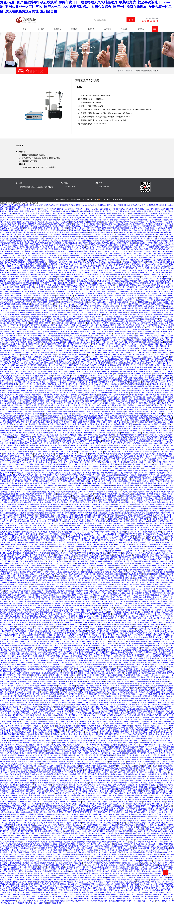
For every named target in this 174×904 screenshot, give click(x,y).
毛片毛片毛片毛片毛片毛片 (121, 443)
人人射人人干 (28, 456)
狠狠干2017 (146, 274)
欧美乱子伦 (131, 880)
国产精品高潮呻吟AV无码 (125, 222)
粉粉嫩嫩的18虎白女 (117, 403)
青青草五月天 (134, 401)
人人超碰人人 (55, 755)
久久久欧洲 (72, 401)
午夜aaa (46, 549)
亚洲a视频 (4, 407)
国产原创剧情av (129, 831)
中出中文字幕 (125, 506)
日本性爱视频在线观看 (98, 371)
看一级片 (20, 258)
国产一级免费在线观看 (50, 253)
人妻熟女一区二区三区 (52, 523)
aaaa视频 (59, 576)
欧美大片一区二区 (93, 439)
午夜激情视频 (83, 454)
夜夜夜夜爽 (150, 827)
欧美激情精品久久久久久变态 (35, 757)
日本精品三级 (165, 424)
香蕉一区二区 (119, 310)
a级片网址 (12, 321)
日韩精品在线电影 (158, 369)
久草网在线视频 (150, 483)
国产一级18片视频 (25, 570)
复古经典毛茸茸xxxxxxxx (68, 285)
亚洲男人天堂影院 (137, 266)
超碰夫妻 (84, 416)
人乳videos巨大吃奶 (15, 228)
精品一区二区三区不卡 (31, 352)
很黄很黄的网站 (103, 702)
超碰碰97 (22, 333)
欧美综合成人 (43, 650)
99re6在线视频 (150, 378)
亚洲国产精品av (113, 776)
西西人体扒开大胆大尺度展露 (154, 802)
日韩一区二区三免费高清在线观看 (136, 380)
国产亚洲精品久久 (70, 675)
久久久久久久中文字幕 (65, 306)
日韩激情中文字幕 (133, 527)
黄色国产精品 (110, 681)
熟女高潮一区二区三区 (132, 591)
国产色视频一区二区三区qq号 (93, 580)
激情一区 (126, 479)
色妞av (151, 783)
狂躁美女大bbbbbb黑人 (160, 561)
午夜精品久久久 (25, 827)
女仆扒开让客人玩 (135, 414)
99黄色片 (152, 732)
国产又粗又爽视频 (36, 612)
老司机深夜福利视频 (150, 382)
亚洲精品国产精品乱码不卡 (121, 228)
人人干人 (161, 812)
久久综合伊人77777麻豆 (45, 361)
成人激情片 (139, 363)
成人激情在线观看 (160, 584)
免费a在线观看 (37, 367)
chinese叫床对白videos (150, 443)
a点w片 (81, 283)
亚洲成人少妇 (102, 639)
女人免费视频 (107, 485)
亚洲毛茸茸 (40, 848)
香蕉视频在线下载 (95, 871)
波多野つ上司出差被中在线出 (137, 618)
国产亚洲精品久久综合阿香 (15, 262)
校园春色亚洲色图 (11, 848)
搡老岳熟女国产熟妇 (12, 646)
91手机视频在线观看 (19, 272)
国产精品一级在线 (50, 772)
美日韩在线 (5, 327)
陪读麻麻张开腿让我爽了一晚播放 (89, 686)
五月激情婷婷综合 (111, 778)
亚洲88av (124, 260)
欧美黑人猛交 (64, 565)
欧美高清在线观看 (131, 485)
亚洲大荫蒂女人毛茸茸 (107, 821)
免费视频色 (124, 736)
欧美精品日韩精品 (79, 411)
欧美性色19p (42, 315)
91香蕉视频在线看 (129, 770)
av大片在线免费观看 (102, 658)
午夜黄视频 (37, 298)
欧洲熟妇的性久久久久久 (157, 384)
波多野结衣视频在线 (84, 449)
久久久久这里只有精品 (85, 325)
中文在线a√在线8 (16, 479)
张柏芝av (101, 724)
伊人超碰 (77, 576)
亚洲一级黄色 (164, 768)
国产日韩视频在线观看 (133, 477)
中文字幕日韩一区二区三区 (58, 437)
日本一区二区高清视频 (9, 719)
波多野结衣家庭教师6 (106, 350)
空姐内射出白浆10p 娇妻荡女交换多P (110, 407)
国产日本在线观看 (95, 315)
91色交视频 (135, 795)
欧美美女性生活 (119, 525)
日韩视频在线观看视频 (9, 435)
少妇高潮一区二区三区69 (14, 715)
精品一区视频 (107, 481)
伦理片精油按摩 (35, 821)
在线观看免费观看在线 (163, 542)
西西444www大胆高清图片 (90, 477)
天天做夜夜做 (85, 504)
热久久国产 (61, 536)
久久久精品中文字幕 (99, 405)
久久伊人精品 (43, 211)
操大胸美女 (95, 753)
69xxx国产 (75, 736)
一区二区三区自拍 (110, 534)
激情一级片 (156, 660)
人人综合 (52, 793)
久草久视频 (54, 435)
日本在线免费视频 (15, 587)
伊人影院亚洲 (147, 211)
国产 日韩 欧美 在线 (106, 382)
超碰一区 (41, 858)
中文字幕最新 (162, 485)
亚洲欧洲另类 (52, 565)
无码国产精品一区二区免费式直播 (30, 428)
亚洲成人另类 (89, 407)
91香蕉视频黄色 (157, 441)
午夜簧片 (59, 658)
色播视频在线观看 (79, 688)
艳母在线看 (75, 530)
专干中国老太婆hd (47, 475)
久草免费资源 (70, 618)
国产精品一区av (111, 793)
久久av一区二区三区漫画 (110, 262)
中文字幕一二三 (162, 222)
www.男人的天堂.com (105, 414)
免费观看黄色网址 (123, 821)
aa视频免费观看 (14, 728)
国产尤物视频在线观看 (122, 466)
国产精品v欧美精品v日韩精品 (153, 304)
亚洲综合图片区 (154, 821)
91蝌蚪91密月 (11, 743)
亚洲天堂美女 (166, 840)
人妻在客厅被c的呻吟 (134, 426)
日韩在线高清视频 (99, 877)
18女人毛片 (116, 287)
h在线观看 (9, 251)
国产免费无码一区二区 (42, 234)
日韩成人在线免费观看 (78, 222)
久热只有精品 (102, 802)
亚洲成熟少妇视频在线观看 (129, 416)
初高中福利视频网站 (7, 209)
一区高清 (24, 738)
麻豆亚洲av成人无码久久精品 (105, 308)
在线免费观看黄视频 (109, 726)
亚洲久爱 (12, 821)
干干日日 (76, 797)
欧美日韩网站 (95, 709)
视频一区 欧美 (28, 825)
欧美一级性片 (102, 717)
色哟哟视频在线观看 (29, 403)
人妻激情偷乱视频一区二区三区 (52, 749)
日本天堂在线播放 (154, 420)
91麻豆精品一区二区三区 (77, 717)
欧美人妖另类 (5, 272)
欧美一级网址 (54, 616)
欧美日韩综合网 (21, 667)
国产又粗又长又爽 (84, 213)
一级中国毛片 (89, 589)
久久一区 (146, 654)
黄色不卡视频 (57, 460)
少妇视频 (9, 411)
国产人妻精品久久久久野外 (114, 418)
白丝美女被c (93, 346)
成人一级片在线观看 (139, 218)
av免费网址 (49, 555)
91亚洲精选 (74, 236)
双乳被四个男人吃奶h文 (131, 323)
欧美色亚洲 (136, 264)
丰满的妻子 (134, 302)
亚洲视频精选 (128, 578)
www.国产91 (143, 812)
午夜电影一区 (168, 597)
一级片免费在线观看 (71, 315)
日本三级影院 (124, 251)
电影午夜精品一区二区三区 (86, 350)
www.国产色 (150, 222)
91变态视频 (73, 291)
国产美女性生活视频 (64, 614)
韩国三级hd (84, 236)
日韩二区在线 (85, 766)
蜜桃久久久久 (80, 498)
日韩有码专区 (96, 466)
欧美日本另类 (64, 762)
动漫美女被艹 (149, 589)
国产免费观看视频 (47, 363)
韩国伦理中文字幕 (124, 643)
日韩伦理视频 (141, 823)
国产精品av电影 (84, 549)
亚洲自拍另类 (26, 555)
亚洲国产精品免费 (91, 289)
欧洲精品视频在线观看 (86, 561)
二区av (110, 646)
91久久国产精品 (163, 255)
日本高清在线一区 (82, 544)
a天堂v (140, 228)
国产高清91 (93, 700)
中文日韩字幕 (28, 308)
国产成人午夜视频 (134, 445)
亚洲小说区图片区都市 (111, 686)
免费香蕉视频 (90, 317)
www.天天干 (97, 534)
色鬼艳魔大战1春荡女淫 (56, 698)
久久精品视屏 (60, 293)
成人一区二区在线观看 (37, 525)
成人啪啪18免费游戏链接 (142, 816)
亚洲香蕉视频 (13, 500)
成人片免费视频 (146, 416)
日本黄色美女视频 (137, 241)
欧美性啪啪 (116, 582)
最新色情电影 (116, 747)
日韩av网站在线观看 (74, 901)
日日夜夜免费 (23, 477)
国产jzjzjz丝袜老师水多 (139, 236)
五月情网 (150, 823)
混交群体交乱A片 (140, 384)
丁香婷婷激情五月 (131, 298)
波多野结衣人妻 (40, 479)
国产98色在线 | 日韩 (20, 363)
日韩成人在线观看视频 (161, 416)
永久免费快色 (47, 696)
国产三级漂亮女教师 (71, 319)
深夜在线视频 (70, 787)
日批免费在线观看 (121, 414)
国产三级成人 (121, 346)
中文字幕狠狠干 (63, 399)
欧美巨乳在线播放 (97, 650)
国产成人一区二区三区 (87, 291)
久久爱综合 (118, 749)
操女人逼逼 (32, 359)
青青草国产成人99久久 (111, 441)
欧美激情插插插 (43, 340)
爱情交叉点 (114, 791)
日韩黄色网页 (136, 390)
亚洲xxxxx (143, 774)
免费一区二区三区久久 (42, 599)
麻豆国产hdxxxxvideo (154, 386)
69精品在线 (61, 403)
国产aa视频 (116, 759)
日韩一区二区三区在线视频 (78, 835)
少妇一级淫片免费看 (89, 374)
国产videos (66, 656)
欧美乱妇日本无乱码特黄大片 (31, 247)
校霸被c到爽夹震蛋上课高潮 (157, 490)
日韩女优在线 (33, 740)
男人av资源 (33, 778)
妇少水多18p (64, 266)
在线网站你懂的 (158, 323)
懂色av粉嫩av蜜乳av (114, 660)
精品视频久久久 (59, 279)
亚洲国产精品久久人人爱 (74, 312)
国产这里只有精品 (7, 445)
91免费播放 (79, 658)
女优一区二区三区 (18, 494)
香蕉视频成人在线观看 (64, 296)
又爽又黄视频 (156, 447)
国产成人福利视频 (114, 490)
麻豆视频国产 (33, 538)
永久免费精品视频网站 (87, 479)
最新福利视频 (29, 690)
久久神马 (56, 367)
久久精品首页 (132, 232)
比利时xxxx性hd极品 (101, 449)
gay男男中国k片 (108, 772)
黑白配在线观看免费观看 (33, 228)
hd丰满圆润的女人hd (41, 584)
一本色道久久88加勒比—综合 (162, 329)
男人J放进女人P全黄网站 (82, 361)
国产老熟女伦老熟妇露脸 (92, 894)
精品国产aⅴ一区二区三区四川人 (147, 325)
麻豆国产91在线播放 (17, 346)
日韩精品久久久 (135, 260)
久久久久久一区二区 (108, 439)
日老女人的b (99, 283)
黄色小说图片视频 (99, 662)
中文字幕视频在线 (142, 312)
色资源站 (147, 833)
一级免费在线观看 (43, 546)
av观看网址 (136, 443)
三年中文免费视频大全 (46, 713)
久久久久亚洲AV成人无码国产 (102, 277)
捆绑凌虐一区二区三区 (103, 211)
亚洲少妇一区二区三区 (157, 646)
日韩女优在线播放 (21, 580)
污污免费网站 (71, 660)
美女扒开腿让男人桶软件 (133, 675)
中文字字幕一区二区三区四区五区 (58, 496)
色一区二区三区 (141, 899)
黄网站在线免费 (119, 780)
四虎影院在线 (152, 753)
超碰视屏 (148, 637)
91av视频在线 (8, 300)
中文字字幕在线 (84, 553)
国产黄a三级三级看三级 (103, 487)
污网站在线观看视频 (66, 808)
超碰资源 (37, 770)
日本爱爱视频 (149, 228)
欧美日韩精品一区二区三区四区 (118, 719)
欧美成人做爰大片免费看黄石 (152, 277)
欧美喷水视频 (10, 443)
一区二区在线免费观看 (59, 283)
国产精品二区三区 (33, 736)
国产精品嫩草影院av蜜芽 (44, 544)
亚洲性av (132, 736)
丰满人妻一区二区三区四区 (26, 365)
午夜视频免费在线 (119, 549)
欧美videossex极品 (27, 574)
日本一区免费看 (106, 333)
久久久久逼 (92, 717)
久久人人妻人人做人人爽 (59, 745)
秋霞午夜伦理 (70, 667)
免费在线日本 (20, 875)
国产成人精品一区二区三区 (81, 397)
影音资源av (164, 848)
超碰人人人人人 (91, 464)
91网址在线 (114, 631)
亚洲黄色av (145, 757)
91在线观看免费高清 (82, 456)
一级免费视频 (52, 264)
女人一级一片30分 (161, 772)
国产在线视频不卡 (69, 321)
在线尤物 (106, 665)
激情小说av (42, 255)
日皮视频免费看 (162, 540)
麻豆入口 (126, 612)
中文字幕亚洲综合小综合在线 (64, 643)
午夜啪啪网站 (19, 624)
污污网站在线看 (51, 858)
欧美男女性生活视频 (105, 365)
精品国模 (88, 521)
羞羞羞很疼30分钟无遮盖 (124, 367)
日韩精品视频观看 (98, 504)
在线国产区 (73, 283)
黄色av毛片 (157, 371)
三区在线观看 (136, 433)
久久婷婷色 (110, 896)
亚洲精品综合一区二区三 (28, 325)
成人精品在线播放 (160, 266)
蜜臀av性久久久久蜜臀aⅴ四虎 (28, 321)
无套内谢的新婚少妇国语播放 (29, 449)
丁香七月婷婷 (26, 422)
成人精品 (102, 289)
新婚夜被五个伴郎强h (107, 559)
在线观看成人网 (164, 411)
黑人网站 (104, 654)
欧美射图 (154, 310)
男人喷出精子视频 (146, 298)
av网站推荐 (38, 380)
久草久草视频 (150, 454)
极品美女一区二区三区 (80, 496)
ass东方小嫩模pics (106, 563)
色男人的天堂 (124, 393)
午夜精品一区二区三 (134, 532)
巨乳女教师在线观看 (61, 696)
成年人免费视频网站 (14, 393)
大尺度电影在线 (55, 211)
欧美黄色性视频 (67, 768)
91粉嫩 (19, 418)
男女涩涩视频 (62, 401)
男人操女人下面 (29, 608)
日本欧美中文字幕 (107, 477)
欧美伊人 (100, 270)
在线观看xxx (27, 298)
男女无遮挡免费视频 (39, 492)
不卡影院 (130, 209)
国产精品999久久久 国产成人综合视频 (108, 378)
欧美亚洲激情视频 (60, 840)
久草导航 (131, 705)
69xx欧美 (89, 605)
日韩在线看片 (159, 224)
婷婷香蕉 (162, 350)
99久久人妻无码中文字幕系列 (156, 730)
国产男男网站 (127, 622)
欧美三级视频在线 (147, 439)
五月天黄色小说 (61, 289)
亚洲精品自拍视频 (38, 401)
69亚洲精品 (94, 705)
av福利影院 (33, 580)
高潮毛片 (24, 538)
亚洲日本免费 (57, 388)
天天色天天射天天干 (29, 315)
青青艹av (115, 692)
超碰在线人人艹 (137, 589)
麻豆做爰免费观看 (63, 711)
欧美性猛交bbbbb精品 (119, 705)
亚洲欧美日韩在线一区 (105, 296)
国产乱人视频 (129, 409)
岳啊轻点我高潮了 (145, 331)
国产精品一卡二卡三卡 (26, 439)
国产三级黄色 (64, 255)
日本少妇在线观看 (167, 445)
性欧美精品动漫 (109, 447)
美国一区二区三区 (41, 473)
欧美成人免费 (46, 449)
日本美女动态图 (119, 437)
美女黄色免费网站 (94, 409)
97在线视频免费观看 (40, 452)
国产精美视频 (9, 390)
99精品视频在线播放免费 (12, 222)
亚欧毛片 (113, 471)
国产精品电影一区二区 (87, 711)
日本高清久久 (48, 247)
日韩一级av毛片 (106, 437)
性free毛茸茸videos (15, 637)
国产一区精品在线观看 (34, 759)
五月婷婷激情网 (65, 492)
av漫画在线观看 (61, 570)
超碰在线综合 (35, 306)
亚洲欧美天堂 (102, 479)
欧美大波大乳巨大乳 (117, 449)
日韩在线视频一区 (69, 639)
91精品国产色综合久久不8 (40, 336)
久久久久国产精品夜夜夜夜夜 (16, 468)
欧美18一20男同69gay (48, 382)
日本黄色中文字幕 (13, 705)
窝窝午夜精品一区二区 (151, 283)
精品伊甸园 (33, 829)
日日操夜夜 (121, 894)
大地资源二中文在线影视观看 (124, 333)
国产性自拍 (9, 441)
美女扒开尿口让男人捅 (84, 502)
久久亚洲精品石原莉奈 (159, 757)
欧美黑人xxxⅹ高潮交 (151, 572)
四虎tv (59, 719)
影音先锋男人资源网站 (117, 519)
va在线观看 (157, 414)
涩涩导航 (103, 285)
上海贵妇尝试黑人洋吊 (55, 867)
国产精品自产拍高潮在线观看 (63, 833)
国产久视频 (82, 724)
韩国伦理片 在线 (17, 869)
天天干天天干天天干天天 (37, 671)
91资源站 (99, 253)
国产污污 (130, 312)
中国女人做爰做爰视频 (61, 530)
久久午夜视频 (75, 745)
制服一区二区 (146, 409)
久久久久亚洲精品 (137, 502)
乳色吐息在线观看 (25, 584)
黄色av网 (84, 230)
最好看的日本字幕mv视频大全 (45, 688)
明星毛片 (64, 616)
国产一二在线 (151, 272)
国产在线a (71, 445)
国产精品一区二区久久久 (14, 745)
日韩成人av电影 (49, 572)
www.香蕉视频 (116, 658)
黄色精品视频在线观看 (149, 319)
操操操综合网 (80, 439)
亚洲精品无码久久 (123, 681)
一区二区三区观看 (88, 745)
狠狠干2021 (56, 236)
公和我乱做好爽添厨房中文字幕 (76, 232)
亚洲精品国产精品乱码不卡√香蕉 (100, 584)
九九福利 (80, 395)
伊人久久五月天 (50, 230)
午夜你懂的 (68, 428)
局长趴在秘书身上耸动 (153, 508)
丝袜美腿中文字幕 (141, 578)
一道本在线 (168, 226)
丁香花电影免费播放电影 (124, 435)
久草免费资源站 (83, 422)
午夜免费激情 (166, 496)
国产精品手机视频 (68, 367)
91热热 (116, 315)
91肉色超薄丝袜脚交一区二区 (131, 740)
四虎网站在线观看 (15, 871)
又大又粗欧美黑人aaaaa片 (136, 420)
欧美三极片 (25, 884)
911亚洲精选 (99, 667)
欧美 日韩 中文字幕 (69, 422)
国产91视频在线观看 (29, 532)
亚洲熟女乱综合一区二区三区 (70, 568)
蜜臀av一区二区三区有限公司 (123, 452)
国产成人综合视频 (162, 209)
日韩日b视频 (32, 852)
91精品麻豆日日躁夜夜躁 (38, 568)
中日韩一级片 (29, 232)
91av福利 (3, 329)
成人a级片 (72, 635)
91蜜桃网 (68, 224)
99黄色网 (42, 751)
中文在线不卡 (79, 296)
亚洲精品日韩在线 (119, 312)
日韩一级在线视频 (25, 357)
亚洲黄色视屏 (44, 445)
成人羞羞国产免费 (116, 255)
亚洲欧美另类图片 (96, 416)
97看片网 (19, 255)
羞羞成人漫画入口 (115, 483)
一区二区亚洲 (151, 411)
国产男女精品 (159, 829)
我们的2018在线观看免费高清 (156, 502)
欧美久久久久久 (32, 420)
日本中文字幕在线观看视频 (129, 336)
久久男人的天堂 (47, 338)
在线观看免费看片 (142, 698)
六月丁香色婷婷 (161, 736)
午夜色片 (81, 401)
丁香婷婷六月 (11, 439)
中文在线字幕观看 (101, 352)
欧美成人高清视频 (28, 348)
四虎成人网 (53, 816)
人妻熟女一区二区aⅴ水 (27, 384)
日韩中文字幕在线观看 (83, 665)
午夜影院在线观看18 (100, 740)
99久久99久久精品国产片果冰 (20, 452)
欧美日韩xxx (45, 213)
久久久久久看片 (57, 213)
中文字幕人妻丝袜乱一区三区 (32, 652)
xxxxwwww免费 (141, 405)
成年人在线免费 (99, 218)
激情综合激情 (80, 730)
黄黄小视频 (51, 287)
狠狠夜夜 (54, 844)
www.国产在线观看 (125, 338)
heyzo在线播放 (144, 310)
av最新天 (78, 329)
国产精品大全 (31, 293)
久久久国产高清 (147, 315)
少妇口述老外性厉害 (43, 833)
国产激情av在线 (121, 234)
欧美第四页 (169, 818)
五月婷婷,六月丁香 (166, 869)
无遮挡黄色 (165, 662)
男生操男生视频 (38, 555)
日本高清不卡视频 (84, 740)
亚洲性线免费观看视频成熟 (137, 641)
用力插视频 (108, 561)
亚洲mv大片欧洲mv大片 (105, 420)
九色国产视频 (29, 378)
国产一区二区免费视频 (112, 797)
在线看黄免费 (112, 715)
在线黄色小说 (37, 774)
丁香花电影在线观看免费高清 (158, 218)
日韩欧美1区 (54, 595)
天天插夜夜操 (55, 778)
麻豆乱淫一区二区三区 (123, 504)
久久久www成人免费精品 (133, 572)
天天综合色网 (28, 369)
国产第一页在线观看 (141, 544)
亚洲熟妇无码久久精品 (134, 321)
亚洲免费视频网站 (45, 407)
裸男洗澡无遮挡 (48, 654)
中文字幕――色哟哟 (68, 395)
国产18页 (99, 690)
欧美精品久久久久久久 (57, 452)
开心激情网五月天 (75, 344)
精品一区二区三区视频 (85, 867)
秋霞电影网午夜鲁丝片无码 (28, 751)
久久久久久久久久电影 (55, 232)
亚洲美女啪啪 (39, 308)
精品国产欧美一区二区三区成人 (150, 258)
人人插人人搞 (56, 241)
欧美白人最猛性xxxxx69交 (62, 215)
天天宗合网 (98, 605)
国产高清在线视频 (69, 597)
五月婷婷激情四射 (141, 894)
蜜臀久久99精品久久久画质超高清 (48, 597)
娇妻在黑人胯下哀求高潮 (54, 513)
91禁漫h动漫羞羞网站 (43, 637)
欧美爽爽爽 (117, 888)
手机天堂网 (140, 422)
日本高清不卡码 (135, 804)
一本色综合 (17, 369)
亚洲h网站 (116, 713)
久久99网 (121, 694)
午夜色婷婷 (142, 519)
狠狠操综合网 (17, 757)
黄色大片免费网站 (133, 656)
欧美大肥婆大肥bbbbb (143, 464)
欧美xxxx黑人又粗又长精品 (160, 287)
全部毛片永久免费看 (145, 270)
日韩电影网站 (19, 749)
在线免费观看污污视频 (8, 477)
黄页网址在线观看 (102, 390)
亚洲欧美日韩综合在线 (146, 296)
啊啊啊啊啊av (127, 700)
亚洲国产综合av (119, 209)
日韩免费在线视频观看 (162, 352)
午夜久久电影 (26, 730)
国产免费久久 (104, 508)
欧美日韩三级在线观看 (108, 458)
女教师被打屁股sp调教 (70, 426)
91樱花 (89, 618)
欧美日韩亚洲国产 (69, 241)
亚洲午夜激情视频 (103, 745)
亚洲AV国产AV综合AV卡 (129, 692)
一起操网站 (18, 378)
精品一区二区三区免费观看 (97, 612)
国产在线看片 (135, 304)
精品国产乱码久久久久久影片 (84, 215)
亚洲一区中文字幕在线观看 (155, 395)
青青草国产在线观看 (100, 241)
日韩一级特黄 (154, 357)
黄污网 (51, 797)
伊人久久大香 (50, 403)
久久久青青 (23, 658)
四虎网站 (80, 639)
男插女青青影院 (94, 222)
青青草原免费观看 (134, 274)
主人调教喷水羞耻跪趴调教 (97, 245)
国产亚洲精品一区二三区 (113, 677)
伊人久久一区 (71, 454)
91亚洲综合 (148, 239)
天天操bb (21, 264)
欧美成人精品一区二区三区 (84, 363)
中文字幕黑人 (59, 371)
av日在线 (152, 302)
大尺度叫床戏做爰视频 (105, 348)
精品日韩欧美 (79, 852)
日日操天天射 (153, 405)
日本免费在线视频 (103, 629)
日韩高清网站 (161, 827)
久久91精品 (41, 224)
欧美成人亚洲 (47, 279)
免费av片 (99, 561)
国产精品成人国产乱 (159, 610)
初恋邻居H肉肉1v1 (113, 730)
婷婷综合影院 (5, 498)
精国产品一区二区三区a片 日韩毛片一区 (39, 409)
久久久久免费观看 (74, 536)
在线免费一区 (71, 578)
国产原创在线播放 (50, 380)
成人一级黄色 (122, 399)
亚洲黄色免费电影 (131, 407)
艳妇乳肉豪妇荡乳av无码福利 (123, 327)
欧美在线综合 (56, 639)
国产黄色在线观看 (137, 291)
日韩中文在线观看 (127, 829)
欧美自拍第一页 (105, 287)
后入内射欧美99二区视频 (9, 572)
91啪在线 (57, 376)
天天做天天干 (150, 230)
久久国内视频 (61, 355)
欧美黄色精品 (42, 441)
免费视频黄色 (31, 264)
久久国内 (46, 728)
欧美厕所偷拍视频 (106, 728)
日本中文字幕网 (58, 226)
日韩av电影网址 (142, 357)
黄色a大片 (121, 224)
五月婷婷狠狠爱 (65, 264)
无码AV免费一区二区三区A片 (123, 614)
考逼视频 (14, 563)
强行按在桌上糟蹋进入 (20, 835)
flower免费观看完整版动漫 (25, 433)
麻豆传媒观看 (162, 361)
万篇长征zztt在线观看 (124, 289)
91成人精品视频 (31, 506)
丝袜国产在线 (21, 340)
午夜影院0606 (38, 795)
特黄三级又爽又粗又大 (78, 274)
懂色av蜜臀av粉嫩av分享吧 (131, 496)
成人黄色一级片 (43, 610)
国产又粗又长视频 (91, 821)
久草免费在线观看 (25, 576)
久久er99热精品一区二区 (33, 230)
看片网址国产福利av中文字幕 (36, 218)
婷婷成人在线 (169, 894)
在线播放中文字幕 (8, 255)
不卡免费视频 (140, 435)
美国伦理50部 (11, 854)
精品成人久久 (20, 302)
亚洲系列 (21, 759)
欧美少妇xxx (133, 774)
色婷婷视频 (17, 411)
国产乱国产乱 (162, 289)
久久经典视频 (95, 481)
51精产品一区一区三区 (152, 500)
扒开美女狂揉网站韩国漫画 (140, 441)
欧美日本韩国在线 (10, 751)
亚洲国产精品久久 (108, 222)
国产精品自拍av (75, 266)
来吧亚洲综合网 (132, 403)
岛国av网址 (72, 561)
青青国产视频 (29, 856)
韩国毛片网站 (141, 702)
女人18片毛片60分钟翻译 (13, 409)
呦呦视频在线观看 (52, 511)
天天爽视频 (125, 433)
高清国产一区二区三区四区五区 (117, 249)
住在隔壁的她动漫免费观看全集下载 (73, 302)
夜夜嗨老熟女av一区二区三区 (37, 793)
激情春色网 (37, 279)
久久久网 (151, 519)
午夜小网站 (101, 433)
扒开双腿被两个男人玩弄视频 (113, 810)
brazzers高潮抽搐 (57, 728)
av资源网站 (147, 597)
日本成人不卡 (91, 296)
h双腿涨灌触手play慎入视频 (75, 681)
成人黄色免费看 (145, 688)
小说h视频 (110, 302)
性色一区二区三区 (63, 287)
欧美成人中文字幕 (100, 568)
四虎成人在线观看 (96, 224)
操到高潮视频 (94, 232)
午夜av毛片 (83, 285)
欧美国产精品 (14, 816)
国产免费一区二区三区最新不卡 (49, 249)
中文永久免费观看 (157, 806)
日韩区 (106, 253)
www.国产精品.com (61, 515)
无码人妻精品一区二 (104, 247)
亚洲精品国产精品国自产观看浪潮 (58, 411)
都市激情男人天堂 (130, 812)
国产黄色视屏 (96, 749)
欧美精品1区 (37, 646)
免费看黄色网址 (139, 627)
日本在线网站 (123, 534)
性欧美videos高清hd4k (93, 447)
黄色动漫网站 (123, 475)
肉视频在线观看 (120, 274)
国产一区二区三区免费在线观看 (148, 780)
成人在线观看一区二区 (145, 736)
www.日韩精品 (139, 553)
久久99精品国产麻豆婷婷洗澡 (37, 734)
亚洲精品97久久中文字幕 (52, 418)
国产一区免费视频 (120, 783)
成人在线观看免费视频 (121, 211)
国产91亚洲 (129, 447)
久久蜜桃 (94, 331)
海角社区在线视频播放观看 (36, 262)
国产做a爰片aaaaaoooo (50, 487)
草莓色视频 (37, 570)
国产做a (109, 312)
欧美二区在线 (75, 683)
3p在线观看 (5, 574)
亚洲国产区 (155, 662)
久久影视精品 (153, 293)
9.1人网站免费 (68, 281)
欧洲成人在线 (60, 363)
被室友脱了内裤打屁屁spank (136, 808)
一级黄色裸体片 (113, 736)
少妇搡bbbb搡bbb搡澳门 (108, 393)
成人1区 (150, 629)
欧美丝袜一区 (38, 551)
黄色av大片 (86, 329)
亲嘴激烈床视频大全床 (99, 255)
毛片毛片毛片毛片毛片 (60, 466)
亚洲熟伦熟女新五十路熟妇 (37, 622)
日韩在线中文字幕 (96, 835)
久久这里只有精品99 (46, 587)
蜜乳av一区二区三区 (88, 319)
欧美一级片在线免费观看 (117, 422)
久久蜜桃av (129, 300)
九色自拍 (6, 538)
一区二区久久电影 (119, 462)
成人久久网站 (87, 568)
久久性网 (149, 224)
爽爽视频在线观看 (65, 441)
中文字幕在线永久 (87, 572)
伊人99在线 (92, 340)
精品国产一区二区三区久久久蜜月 (27, 213)
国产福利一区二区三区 (45, 300)
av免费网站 (118, 591)
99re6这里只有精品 (55, 519)
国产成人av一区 (125, 428)
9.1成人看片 (148, 456)
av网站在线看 (126, 262)
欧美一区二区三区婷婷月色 (64, 544)
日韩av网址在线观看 (75, 289)
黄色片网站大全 (140, 490)
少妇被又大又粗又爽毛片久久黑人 (63, 393)
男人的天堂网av (145, 407)
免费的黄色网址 (38, 422)
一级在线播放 (127, 669)
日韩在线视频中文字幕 (44, 342)
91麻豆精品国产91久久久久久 (17, 589)
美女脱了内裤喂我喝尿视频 (49, 740)
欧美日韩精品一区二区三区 (18, 568)
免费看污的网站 (168, 660)
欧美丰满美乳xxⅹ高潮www (155, 422)
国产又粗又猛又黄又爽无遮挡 (20, 367)
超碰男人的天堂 (132, 310)
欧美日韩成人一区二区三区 (70, 253)
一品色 (14, 681)
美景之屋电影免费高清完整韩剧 (133, 580)
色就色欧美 (12, 224)
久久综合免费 (164, 382)
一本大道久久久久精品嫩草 (63, 490)
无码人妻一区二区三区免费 (79, 437)
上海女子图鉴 (20, 620)
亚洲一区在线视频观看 (20, 662)
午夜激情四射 (73, 462)
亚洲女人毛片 (159, 390)
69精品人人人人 (29, 361)
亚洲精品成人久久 (8, 650)
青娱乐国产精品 (124, 557)
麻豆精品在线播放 (29, 679)
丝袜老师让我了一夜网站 (79, 751)
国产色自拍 (45, 483)
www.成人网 (68, 650)
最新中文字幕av (45, 388)
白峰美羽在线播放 (20, 464)
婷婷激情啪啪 (69, 658)
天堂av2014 (142, 521)
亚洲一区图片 (8, 724)
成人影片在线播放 (9, 648)
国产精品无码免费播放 (82, 277)
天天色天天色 (6, 757)
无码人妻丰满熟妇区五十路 (49, 865)
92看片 (55, 285)
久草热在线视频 (70, 323)
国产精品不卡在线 (156, 894)
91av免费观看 (97, 506)
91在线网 (154, 574)
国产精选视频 (11, 570)
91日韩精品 (103, 825)
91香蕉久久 (31, 340)
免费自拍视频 (127, 490)
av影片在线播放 (82, 705)
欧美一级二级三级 (13, 527)
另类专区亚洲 (124, 239)
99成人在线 (41, 264)
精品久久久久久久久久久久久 (42, 304)
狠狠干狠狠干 (5, 298)
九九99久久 (20, 487)
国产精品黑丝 (163, 842)
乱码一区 (54, 348)
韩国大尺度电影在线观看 (151, 532)
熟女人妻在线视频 (43, 283)
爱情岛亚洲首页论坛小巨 (36, 333)
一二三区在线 (13, 325)
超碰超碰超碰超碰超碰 (90, 728)
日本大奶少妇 (41, 260)
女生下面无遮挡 (124, 696)
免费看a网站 (82, 418)
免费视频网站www (67, 534)
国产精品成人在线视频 (20, 888)
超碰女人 (6, 886)
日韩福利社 (56, 825)
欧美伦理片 (156, 688)
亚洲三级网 (34, 589)
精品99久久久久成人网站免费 (45, 536)
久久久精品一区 (159, 538)
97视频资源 (45, 844)
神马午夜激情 (8, 218)
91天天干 (112, 241)
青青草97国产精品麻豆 (55, 508)
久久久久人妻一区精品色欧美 (47, 331)
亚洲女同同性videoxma (61, 886)
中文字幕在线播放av (108, 753)
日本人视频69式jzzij (112, 787)
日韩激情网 (135, 226)
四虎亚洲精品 (136, 211)
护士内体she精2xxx (56, 608)
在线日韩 (130, 894)
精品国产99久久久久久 (56, 224)
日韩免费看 (81, 726)
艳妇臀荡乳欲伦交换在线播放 (152, 530)
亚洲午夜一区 (124, 304)
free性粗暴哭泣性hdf (8, 544)
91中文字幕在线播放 (137, 534)
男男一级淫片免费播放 (28, 211)
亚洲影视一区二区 (135, 456)
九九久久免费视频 (66, 610)
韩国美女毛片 (76, 795)
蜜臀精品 (14, 829)
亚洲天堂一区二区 (107, 367)
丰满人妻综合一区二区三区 (154, 306)
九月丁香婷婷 (64, 732)
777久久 (88, 882)
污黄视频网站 (57, 637)
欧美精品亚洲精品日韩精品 (94, 428)
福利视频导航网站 (75, 483)
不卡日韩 (159, 683)
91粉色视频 (100, 249)
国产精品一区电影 (20, 603)
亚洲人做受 (84, 264)
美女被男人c (85, 342)
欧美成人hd (165, 494)
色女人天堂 (112, 355)
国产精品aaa (111, 218)
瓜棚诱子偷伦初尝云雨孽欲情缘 (68, 572)
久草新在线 (56, 234)
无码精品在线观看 (123, 291)
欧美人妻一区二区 (54, 863)
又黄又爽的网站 (132, 258)
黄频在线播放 (42, 365)
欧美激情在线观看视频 (70, 818)
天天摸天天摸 (159, 620)
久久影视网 (131, 743)
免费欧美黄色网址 (13, 812)
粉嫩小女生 (166, 563)
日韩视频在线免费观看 (47, 711)
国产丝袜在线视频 (131, 717)
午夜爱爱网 (36, 253)
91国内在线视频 (35, 245)
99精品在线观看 (42, 430)
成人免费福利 (28, 466)
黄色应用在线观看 (94, 485)
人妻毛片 (27, 726)
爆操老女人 (140, 709)
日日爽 (49, 376)
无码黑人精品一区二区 (25, 544)
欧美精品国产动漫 (8, 903)
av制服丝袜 (38, 700)
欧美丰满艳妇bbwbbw (8, 523)
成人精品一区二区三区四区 (134, 635)
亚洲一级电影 (106, 696)
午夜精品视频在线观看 (70, 523)
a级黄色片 (124, 686)
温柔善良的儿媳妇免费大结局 (33, 251)
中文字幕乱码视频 (78, 473)
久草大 (5, 452)
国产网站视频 (54, 871)
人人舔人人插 (94, 333)
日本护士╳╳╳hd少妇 (59, 483)
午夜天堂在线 (28, 700)
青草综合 (66, 388)
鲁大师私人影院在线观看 (139, 249)
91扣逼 (166, 342)
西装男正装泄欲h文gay (99, 601)
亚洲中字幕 (30, 877)
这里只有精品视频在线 (121, 226)
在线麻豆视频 (138, 378)
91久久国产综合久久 (105, 374)
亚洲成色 (101, 896)
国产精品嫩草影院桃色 (147, 485)
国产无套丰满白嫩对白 (84, 327)
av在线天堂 (102, 850)
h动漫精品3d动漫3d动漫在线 (58, 310)
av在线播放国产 (12, 220)
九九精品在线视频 (10, 374)
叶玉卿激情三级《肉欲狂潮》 (152, 226)
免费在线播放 (21, 390)
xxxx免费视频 (5, 350)
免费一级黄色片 (87, 610)
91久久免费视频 (124, 726)
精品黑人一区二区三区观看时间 (84, 492)
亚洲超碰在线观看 (87, 300)
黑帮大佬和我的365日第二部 (153, 426)
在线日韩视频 (58, 323)
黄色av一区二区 (122, 213)
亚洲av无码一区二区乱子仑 (152, 804)
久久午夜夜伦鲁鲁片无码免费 (128, 856)
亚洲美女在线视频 (94, 726)
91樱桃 (70, 850)
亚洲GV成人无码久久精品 (21, 578)
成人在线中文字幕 (46, 705)
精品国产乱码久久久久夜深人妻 (112, 272)
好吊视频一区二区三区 (44, 789)
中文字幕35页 (42, 302)
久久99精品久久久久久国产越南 (89, 785)
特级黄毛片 (81, 844)
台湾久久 (29, 380)
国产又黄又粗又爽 (77, 260)
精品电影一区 (44, 274)
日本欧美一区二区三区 (51, 646)
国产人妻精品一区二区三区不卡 (101, 656)
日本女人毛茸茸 (150, 458)
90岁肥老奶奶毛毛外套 (48, 481)
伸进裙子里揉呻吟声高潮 (98, 538)
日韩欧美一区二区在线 (150, 605)
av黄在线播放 (134, 869)
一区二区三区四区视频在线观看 (131, 306)
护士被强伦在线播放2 (111, 875)
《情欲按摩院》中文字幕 (94, 310)
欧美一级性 (110, 504)
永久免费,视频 (147, 352)
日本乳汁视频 (118, 247)
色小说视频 (39, 239)
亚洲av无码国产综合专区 (91, 226)
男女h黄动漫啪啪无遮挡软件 (138, 234)
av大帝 (66, 298)
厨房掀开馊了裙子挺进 (153, 291)
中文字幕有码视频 (95, 721)
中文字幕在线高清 (131, 568)
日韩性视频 (134, 886)
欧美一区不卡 (107, 226)
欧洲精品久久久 (135, 382)
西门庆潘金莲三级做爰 (101, 369)
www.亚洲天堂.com (117, 340)
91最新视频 (9, 875)
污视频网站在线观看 (48, 306)
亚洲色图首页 (59, 618)
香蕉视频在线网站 (85, 369)
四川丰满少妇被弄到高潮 (64, 475)
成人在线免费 (148, 390)
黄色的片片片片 (143, 880)
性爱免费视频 (13, 399)
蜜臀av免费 (129, 500)
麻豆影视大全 (101, 475)
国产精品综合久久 (42, 443)
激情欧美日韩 (76, 802)
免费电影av (49, 251)
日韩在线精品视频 (49, 220)
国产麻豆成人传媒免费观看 (75, 247)
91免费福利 (143, 302)
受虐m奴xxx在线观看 (82, 380)
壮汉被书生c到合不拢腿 (107, 430)
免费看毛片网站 (95, 264)
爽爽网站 (21, 420)
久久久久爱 (15, 355)
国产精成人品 (21, 319)
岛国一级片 (73, 262)
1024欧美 (41, 403)
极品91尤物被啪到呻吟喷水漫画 (143, 681)
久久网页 (26, 892)
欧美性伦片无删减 (133, 865)
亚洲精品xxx (91, 247)
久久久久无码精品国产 (83, 534)
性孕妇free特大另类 (17, 793)
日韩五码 (138, 766)
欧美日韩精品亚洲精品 (11, 422)
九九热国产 (27, 411)
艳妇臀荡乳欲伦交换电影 (131, 374)
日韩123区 (141, 827)
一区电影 (154, 766)
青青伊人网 (136, 487)
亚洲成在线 (147, 740)
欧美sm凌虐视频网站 (121, 481)
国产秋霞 (99, 542)
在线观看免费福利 (115, 405)
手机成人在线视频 (121, 401)
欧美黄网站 (9, 296)
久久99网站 (109, 310)
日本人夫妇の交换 (49, 245)
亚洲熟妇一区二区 (68, 502)
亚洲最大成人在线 (13, 721)
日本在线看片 (9, 426)
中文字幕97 (22, 224)
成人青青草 (94, 236)
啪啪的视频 (114, 220)
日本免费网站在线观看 (104, 578)
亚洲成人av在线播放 (42, 808)
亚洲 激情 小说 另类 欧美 (42, 285)
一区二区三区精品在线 (92, 673)
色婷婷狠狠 (63, 692)
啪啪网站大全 (55, 829)
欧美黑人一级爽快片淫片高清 (153, 213)
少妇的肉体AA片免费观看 (47, 780)
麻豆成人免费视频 (167, 325)
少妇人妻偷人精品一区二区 (91, 443)
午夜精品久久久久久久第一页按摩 (83, 348)
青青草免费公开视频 (100, 361)
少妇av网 (18, 296)
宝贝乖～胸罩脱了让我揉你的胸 (16, 525)
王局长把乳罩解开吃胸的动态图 (49, 506)
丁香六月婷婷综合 (20, 633)
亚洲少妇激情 (31, 620)
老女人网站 (53, 568)
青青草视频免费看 (32, 317)
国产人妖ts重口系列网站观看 (53, 357)
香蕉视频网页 (70, 867)
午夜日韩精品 (140, 614)
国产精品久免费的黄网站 (150, 428)
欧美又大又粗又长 (63, 793)
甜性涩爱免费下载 (36, 277)
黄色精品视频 (106, 426)
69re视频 (24, 542)
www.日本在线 (61, 713)
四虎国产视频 (120, 884)
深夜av (159, 302)
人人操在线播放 (91, 732)
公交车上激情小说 (152, 247)
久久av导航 (52, 218)
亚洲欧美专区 (62, 635)
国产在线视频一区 (123, 218)
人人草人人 (154, 511)
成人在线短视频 (81, 831)
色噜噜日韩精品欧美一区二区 (47, 266)
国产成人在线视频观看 (92, 646)
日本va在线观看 (69, 519)
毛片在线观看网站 (73, 416)
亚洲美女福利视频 (99, 344)
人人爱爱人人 (51, 614)
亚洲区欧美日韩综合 (145, 762)
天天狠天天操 (28, 234)
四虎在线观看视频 (135, 342)
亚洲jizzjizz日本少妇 (91, 715)
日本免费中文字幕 (35, 319)
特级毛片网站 (59, 312)
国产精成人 (15, 538)
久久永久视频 (6, 249)
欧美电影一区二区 (60, 228)
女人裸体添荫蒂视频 (149, 264)
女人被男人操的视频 (157, 249)
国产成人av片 (81, 409)
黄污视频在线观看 (160, 374)
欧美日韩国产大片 (48, 270)
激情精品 (106, 721)
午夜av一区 (139, 460)
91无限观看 (122, 445)
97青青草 (162, 690)
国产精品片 (113, 361)
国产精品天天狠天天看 (164, 296)
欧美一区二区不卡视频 (35, 390)
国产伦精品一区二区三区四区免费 (82, 249)
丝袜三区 (87, 515)
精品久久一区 (114, 376)
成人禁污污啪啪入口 (81, 224)
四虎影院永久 (67, 506)
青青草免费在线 (57, 336)
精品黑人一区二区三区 (93, 304)
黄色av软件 (5, 772)
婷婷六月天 (143, 658)
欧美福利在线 (44, 778)
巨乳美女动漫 (65, 487)
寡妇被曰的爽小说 (69, 258)
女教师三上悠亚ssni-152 (131, 344)
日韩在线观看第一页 (131, 677)
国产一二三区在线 (62, 222)
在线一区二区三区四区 (28, 799)
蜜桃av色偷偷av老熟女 (162, 243)
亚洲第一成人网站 (28, 717)
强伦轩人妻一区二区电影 (146, 901)
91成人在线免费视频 (108, 643)
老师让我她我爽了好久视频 (152, 393)
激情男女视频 (84, 601)
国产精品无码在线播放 (126, 458)
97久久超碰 (5, 447)
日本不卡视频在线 (115, 612)
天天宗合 (47, 477)
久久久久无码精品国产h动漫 (60, 430)
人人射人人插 (164, 580)
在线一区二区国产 (117, 300)
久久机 (40, 605)
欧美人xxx (50, 563)
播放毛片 (50, 369)
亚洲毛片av (28, 770)
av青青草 (31, 239)
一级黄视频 (107, 549)
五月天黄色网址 (69, 546)
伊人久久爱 (129, 411)
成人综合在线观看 (88, 253)
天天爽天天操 (156, 721)
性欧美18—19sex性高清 (79, 627)
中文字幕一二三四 (11, 799)
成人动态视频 (164, 481)
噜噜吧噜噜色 (75, 255)
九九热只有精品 (86, 641)
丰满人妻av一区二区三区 (152, 498)
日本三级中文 (108, 234)
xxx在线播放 (27, 768)
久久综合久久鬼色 (65, 780)
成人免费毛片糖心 (20, 359)
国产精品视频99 (29, 283)
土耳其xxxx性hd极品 (14, 700)
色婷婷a (68, 357)
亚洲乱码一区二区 (64, 589)
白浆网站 (142, 700)
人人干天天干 (40, 287)
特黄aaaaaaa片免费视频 (49, 534)
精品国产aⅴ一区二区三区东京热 (112, 298)
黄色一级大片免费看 (160, 331)
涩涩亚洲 (146, 574)
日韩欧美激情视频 (99, 515)
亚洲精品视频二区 (62, 346)
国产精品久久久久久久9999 (56, 308)
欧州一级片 (122, 734)
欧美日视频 (77, 468)
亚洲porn (81, 511)
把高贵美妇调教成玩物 (18, 239)
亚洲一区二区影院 (161, 462)
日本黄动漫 (117, 669)
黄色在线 (68, 420)
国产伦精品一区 (17, 230)
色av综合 (84, 315)
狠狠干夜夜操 (50, 355)
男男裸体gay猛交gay (49, 327)
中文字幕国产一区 (71, 709)
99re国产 (66, 736)
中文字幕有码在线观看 (148, 759)
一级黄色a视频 (71, 508)
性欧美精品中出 (73, 854)
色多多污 (4, 728)
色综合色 (108, 671)
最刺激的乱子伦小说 (19, 485)
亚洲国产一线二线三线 (150, 445)
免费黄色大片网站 (23, 530)
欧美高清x (139, 500)
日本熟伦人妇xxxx (105, 395)
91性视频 (43, 317)
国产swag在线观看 (143, 268)
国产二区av (71, 776)
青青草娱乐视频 (95, 230)
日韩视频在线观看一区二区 (134, 247)
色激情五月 (156, 348)
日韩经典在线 (113, 245)
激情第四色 (41, 641)
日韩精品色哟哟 (84, 331)
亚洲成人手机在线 (92, 298)
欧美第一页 (38, 627)
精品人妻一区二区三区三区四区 (123, 268)
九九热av (134, 679)
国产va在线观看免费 (118, 702)
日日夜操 (146, 399)
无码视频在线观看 (167, 247)
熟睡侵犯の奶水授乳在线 (85, 390)
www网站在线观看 (33, 880)
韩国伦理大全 (30, 260)
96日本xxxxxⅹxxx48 (129, 620)
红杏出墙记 (163, 574)
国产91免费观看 (104, 268)
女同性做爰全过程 (117, 411)
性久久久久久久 (73, 641)
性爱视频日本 (143, 475)
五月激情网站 (158, 487)
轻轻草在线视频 (124, 513)
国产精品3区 (164, 715)
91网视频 (33, 587)
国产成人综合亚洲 (77, 762)
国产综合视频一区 (97, 496)
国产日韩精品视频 (160, 740)
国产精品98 (49, 239)
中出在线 (101, 730)
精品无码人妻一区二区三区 (31, 618)
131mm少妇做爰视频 (162, 633)
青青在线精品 (52, 683)
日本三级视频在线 (84, 321)
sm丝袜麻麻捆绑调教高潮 (10, 416)
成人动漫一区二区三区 (51, 433)
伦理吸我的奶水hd (20, 671)
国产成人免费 (88, 614)
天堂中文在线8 (136, 352)
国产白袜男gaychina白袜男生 (81, 218)
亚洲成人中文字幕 (82, 209)
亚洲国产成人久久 (57, 584)
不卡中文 (149, 243)
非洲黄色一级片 (46, 643)
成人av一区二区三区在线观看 (32, 416)
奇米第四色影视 (39, 411)
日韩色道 (40, 624)
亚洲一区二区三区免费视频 (115, 270)
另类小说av (155, 717)
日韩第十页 (130, 780)
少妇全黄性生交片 (107, 232)
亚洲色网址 (94, 367)
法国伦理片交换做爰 (51, 700)
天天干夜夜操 (68, 329)
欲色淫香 (19, 312)
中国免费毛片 (60, 454)
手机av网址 (59, 409)
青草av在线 (86, 880)
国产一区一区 (10, 549)
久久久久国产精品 (87, 846)
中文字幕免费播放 (99, 521)
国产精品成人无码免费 (69, 622)
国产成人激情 (162, 458)
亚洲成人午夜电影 (163, 340)
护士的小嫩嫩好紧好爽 (87, 270)
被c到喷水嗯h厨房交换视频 (66, 810)
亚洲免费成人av (87, 892)
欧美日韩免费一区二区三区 (97, 694)
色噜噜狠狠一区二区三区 (148, 576)
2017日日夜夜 (78, 317)
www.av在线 (58, 342)
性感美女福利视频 (73, 279)
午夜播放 (74, 239)
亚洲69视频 (139, 308)
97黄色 (77, 610)
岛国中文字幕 (161, 454)
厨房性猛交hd (127, 230)
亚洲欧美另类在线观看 (18, 342)
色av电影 (167, 804)
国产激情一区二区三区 (34, 405)
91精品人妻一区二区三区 (27, 743)
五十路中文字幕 (48, 397)
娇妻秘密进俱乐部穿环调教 (164, 315)
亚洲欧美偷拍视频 (122, 302)
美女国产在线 (132, 371)
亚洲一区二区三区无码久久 (69, 816)
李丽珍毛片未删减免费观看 (93, 599)
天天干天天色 (16, 298)
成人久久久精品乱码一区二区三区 (108, 460)
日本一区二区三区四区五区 (65, 563)
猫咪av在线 (77, 823)
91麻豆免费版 (10, 336)
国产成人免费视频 (55, 365)
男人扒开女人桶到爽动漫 (135, 224)
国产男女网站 (57, 268)
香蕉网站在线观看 (158, 399)
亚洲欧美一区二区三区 (62, 386)
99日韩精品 (83, 355)
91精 (160, 759)
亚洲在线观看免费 (61, 538)
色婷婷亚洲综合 (111, 338)
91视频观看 (79, 517)
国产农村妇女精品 (45, 852)
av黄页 (43, 565)
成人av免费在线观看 (58, 445)
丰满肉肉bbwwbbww (143, 424)
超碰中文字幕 (15, 593)
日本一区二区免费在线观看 (106, 319)
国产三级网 (97, 665)
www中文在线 (8, 437)
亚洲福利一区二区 (98, 635)
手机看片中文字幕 (102, 300)
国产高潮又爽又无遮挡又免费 (84, 420)
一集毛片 (138, 452)
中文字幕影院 (32, 407)
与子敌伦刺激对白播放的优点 (69, 892)
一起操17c (8, 382)
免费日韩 (114, 557)
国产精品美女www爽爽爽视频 (117, 279)
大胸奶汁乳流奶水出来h (164, 365)
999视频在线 (156, 401)
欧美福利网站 (40, 232)
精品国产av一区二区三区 (123, 561)
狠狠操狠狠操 (26, 812)
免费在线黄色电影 (60, 378)
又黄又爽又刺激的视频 (79, 656)
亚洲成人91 (100, 317)
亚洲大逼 (114, 251)
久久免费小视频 (112, 517)
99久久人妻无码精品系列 (97, 355)
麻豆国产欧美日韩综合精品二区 (148, 333)
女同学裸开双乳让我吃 (162, 629)
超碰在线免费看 (56, 325)
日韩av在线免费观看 (19, 665)
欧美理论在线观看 (25, 236)
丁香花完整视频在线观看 (86, 660)
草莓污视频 (101, 291)
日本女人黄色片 (7, 713)
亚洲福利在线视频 (71, 601)
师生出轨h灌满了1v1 (45, 312)
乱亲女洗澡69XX (49, 861)
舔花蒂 (63, 553)
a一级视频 (30, 814)
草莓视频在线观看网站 (162, 300)
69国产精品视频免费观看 (51, 768)
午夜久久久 (36, 582)
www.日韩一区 (101, 384)
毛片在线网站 (117, 357)
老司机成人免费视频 (100, 403)
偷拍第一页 (155, 336)
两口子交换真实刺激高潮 (87, 435)
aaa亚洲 (14, 867)
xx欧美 (107, 428)
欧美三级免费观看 (127, 825)
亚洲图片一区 (53, 255)
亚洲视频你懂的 (67, 648)
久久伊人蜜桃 (161, 230)
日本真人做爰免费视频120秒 (25, 300)
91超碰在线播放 (100, 494)
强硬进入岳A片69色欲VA (53, 612)
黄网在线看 (124, 631)
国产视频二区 (168, 447)
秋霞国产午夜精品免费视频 (56, 464)
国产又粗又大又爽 (41, 787)
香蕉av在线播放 (56, 329)
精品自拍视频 (87, 795)
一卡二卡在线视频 (128, 287)
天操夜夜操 (110, 291)
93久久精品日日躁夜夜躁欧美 (126, 331)
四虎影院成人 (99, 840)
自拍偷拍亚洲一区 (76, 515)
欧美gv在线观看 (21, 388)
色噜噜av (95, 873)
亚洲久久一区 (79, 648)
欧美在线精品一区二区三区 (38, 557)
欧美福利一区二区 (11, 395)
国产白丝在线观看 (142, 287)
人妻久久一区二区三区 (75, 464)
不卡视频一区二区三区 (127, 220)
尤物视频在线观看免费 (134, 498)
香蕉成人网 (27, 296)
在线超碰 (131, 422)
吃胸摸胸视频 (132, 519)
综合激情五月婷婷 (67, 439)
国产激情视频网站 (56, 557)
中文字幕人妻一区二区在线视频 (157, 317)
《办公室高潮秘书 (121, 382)
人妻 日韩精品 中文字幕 (23, 437)
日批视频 (73, 466)
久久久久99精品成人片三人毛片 (48, 502)
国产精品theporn (73, 300)
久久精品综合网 (70, 652)
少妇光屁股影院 (119, 258)
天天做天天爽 (119, 500)
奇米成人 (11, 880)
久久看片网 (29, 291)
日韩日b (108, 283)
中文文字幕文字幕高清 (66, 686)
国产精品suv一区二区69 (100, 595)
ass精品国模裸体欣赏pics (88, 500)
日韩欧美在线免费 (16, 483)
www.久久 (156, 840)
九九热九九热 (10, 306)
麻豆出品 (92, 791)
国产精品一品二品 (18, 766)
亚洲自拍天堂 (48, 618)
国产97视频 (100, 523)
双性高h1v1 (73, 538)
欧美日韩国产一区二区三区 (95, 517)
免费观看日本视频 (11, 658)
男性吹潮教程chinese (147, 673)
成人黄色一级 (151, 435)
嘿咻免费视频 (99, 445)
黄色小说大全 (138, 230)
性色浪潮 (138, 840)
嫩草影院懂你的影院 (56, 272)
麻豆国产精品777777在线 (63, 338)
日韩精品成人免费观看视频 (55, 390)
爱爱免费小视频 (87, 683)
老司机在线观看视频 (166, 694)
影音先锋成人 (163, 787)
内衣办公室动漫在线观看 (159, 388)
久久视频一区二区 (81, 757)
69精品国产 (140, 355)
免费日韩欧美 (93, 285)
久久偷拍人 (17, 352)
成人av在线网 (25, 220)
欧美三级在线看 (54, 622)
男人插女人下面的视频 (117, 639)
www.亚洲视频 (113, 825)
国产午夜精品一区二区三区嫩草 (28, 804)
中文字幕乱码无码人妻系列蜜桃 (55, 344)
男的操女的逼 (56, 384)
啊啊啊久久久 (79, 768)
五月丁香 (84, 333)
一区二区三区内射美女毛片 (10, 517)
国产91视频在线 (55, 243)
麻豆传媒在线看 (34, 468)
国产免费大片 (86, 399)
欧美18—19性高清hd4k (25, 209)
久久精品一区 (37, 726)
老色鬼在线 (12, 329)
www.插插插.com (116, 253)
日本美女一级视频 (114, 344)
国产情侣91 (50, 791)
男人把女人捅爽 (109, 637)
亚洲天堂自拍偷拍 (85, 403)
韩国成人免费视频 (146, 858)
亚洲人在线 (107, 315)
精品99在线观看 (135, 799)
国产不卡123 (163, 863)
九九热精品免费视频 (141, 555)
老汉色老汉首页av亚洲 (46, 346)
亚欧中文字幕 (158, 464)
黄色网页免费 (5, 808)
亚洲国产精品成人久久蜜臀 (90, 426)
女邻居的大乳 (59, 705)
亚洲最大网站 (10, 340)
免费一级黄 (158, 652)
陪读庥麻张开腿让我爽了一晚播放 (32, 511)
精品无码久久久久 (96, 555)
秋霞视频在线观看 (99, 776)
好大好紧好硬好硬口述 (102, 614)
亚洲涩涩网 (110, 213)
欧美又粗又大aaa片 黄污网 (84, 475)
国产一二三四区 (34, 595)
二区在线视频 (139, 300)
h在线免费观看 (51, 500)
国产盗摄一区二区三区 (126, 355)
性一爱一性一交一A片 (107, 346)
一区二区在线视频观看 (141, 622)
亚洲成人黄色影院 (44, 215)
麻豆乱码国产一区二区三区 (44, 281)
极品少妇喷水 (13, 245)
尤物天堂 (75, 264)
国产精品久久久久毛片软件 (161, 268)
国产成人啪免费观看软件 (117, 371)
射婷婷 (91, 211)
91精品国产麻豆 (17, 243)
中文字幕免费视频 (122, 285)
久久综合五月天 (29, 430)
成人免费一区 (60, 721)
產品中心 (129, 71)
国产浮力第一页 (16, 308)
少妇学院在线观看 (30, 222)
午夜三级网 (145, 662)
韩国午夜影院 (69, 608)
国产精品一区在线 (77, 310)
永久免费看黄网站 (54, 258)
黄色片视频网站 (32, 274)
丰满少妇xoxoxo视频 (96, 787)
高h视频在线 (55, 443)
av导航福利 (112, 568)
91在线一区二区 (11, 576)
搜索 (131, 20)
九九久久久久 (165, 281)
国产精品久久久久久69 (77, 228)
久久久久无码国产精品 (34, 559)
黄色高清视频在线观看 (132, 601)
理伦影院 (94, 557)
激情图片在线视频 (131, 521)
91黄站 (153, 361)
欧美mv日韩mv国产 (22, 534)
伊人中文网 (34, 386)
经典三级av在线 (135, 213)
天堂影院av (65, 376)
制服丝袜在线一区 (135, 283)
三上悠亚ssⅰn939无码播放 (33, 418)
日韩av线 (47, 236)
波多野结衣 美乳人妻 (130, 747)
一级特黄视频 (115, 390)
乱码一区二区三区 (61, 304)
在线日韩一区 (57, 736)
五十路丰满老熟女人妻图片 (134, 272)
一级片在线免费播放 (53, 656)
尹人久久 (124, 456)
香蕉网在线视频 (119, 426)
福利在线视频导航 (66, 673)
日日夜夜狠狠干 (24, 329)
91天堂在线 (64, 443)
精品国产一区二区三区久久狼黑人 (146, 338)
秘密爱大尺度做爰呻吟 (91, 837)
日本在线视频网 (109, 624)
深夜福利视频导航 (37, 500)
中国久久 (65, 249)
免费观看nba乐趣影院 (132, 540)
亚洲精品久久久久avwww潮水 (129, 319)
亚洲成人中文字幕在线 (145, 877)
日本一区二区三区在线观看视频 (111, 359)
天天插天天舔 (36, 721)
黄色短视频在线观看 (65, 494)
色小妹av (159, 342)
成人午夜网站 (118, 485)
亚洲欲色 (106, 251)
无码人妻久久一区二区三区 (52, 319)
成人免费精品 (19, 218)
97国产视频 (81, 258)
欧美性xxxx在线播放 (29, 858)
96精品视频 (70, 245)
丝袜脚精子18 (159, 298)
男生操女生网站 (129, 357)
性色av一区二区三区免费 (149, 677)
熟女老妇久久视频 (120, 785)
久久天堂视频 (117, 388)
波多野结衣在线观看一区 (80, 388)
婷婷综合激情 (163, 403)
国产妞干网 (30, 460)
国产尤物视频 (92, 730)
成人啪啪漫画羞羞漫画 (86, 578)
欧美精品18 (164, 357)
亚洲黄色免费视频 (131, 563)
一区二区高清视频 (94, 411)
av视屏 (134, 228)
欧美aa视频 (116, 283)
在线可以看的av (110, 224)
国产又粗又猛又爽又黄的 (109, 239)
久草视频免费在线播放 (78, 346)
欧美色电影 (162, 831)
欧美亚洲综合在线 (80, 559)
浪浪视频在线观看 (78, 287)
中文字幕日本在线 (78, 793)
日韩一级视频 (51, 401)
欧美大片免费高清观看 (21, 521)
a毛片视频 (87, 468)
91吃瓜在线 (164, 355)
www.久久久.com (156, 234)
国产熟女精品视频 (17, 260)
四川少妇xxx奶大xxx (72, 342)
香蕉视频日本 (135, 393)
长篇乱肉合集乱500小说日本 (50, 321)
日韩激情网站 (101, 215)
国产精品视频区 (127, 384)
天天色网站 (69, 251)
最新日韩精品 (35, 810)
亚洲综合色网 (6, 662)
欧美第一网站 (101, 498)
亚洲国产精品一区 (27, 287)
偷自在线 (54, 808)
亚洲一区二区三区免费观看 (150, 856)
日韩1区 (105, 220)
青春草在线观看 (29, 515)
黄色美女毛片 (49, 774)
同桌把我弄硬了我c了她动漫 (127, 430)
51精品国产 (72, 877)
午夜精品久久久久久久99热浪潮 (36, 243)
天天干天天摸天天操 (83, 557)
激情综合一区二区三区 (83, 603)
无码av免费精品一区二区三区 (74, 268)
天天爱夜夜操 (16, 361)
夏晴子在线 (117, 487)
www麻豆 (18, 679)
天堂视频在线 (103, 340)
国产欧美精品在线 (99, 213)
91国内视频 (131, 570)
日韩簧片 (67, 521)
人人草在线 (40, 574)
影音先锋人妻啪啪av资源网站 (105, 325)
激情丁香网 (127, 487)
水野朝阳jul (59, 361)
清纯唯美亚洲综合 (163, 378)
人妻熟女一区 (72, 403)
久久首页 (27, 253)
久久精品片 (51, 561)
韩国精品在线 (75, 620)
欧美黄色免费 (81, 631)
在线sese (89, 308)
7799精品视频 (8, 747)
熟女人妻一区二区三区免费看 (26, 215)
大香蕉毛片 (37, 728)
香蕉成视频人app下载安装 (89, 239)
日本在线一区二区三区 (117, 762)
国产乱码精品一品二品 (32, 241)
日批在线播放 (139, 209)
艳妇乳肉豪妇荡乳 (26, 397)
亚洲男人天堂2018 (51, 593)
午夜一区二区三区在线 (40, 435)
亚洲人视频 (158, 321)
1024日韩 (149, 300)
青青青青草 (15, 327)
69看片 (63, 865)
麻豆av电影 (23, 719)
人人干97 (50, 525)
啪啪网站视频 (29, 266)
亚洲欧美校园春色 (115, 479)
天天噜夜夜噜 (32, 896)
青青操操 (105, 527)
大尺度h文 (98, 234)
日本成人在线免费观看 (14, 241)
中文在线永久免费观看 (72, 690)
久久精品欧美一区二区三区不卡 (122, 424)
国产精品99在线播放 (91, 734)
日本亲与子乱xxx (127, 460)
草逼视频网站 (140, 411)
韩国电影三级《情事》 (50, 374)
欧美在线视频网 (81, 211)
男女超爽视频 (141, 789)
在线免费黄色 (165, 279)
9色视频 (81, 304)
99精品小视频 (47, 831)
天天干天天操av (11, 264)
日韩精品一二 (143, 749)
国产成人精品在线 (46, 538)
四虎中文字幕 (161, 599)
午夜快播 (11, 740)
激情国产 (142, 462)
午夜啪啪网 (9, 253)
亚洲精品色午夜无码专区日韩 (90, 220)
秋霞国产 (86, 753)
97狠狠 (147, 245)
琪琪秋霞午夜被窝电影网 (113, 757)
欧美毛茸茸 (44, 447)
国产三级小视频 (96, 306)
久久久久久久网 (118, 648)
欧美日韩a (95, 272)
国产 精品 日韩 (55, 426)
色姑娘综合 (111, 289)
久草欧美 (106, 443)
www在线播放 (134, 861)
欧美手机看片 (80, 293)
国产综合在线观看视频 (130, 797)
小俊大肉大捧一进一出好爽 (152, 260)
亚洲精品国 (118, 578)
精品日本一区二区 (160, 460)
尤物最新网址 (122, 439)
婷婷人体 (120, 568)
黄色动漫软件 (28, 281)
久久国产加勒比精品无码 (124, 536)
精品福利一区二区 (88, 471)
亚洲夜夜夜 (166, 500)
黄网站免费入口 (30, 312)
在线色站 (73, 331)
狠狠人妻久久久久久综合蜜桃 (25, 441)
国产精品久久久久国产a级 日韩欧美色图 (79, 336)
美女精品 (3, 228)
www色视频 (150, 209)
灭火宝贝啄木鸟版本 (106, 331)
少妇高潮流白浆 (114, 384)
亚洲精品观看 (149, 515)
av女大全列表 (64, 348)
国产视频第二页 (133, 772)
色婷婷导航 (54, 724)
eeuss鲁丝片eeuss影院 (151, 496)
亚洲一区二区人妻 (156, 643)
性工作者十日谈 (116, 363)
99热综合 (61, 333)
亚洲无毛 (72, 785)
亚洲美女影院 (119, 574)
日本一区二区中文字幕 (105, 536)
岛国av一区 (42, 561)
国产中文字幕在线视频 (125, 308)
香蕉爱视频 (17, 553)
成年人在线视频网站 (132, 648)
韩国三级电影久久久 (11, 454)
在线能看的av (45, 901)
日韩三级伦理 (134, 439)
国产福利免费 (5, 230)
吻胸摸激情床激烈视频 (124, 624)
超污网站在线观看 (162, 517)
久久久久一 (101, 660)
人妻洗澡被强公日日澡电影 (18, 270)
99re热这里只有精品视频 (163, 270)
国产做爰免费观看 (7, 433)
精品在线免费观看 (79, 888)
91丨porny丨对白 (50, 405)
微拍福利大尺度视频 (95, 418)
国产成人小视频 (108, 608)
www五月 (37, 768)
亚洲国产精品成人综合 (75, 308)
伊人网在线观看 (132, 418)
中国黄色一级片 (96, 251)
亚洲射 (17, 287)
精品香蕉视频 (34, 338)
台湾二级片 (134, 361)
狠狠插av (6, 601)
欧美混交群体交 (157, 726)
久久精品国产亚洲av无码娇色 (161, 418)
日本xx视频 (125, 589)
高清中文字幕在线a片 (58, 679)
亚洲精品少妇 (31, 346)
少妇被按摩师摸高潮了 (98, 386)
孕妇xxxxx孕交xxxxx (154, 251)
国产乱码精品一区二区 (150, 719)
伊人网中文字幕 (80, 513)
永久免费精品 (20, 380)
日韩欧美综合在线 (46, 386)
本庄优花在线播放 (65, 468)
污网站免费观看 (133, 646)
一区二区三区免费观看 (8, 420)
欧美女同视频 (18, 473)
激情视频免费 (82, 382)
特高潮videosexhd (134, 468)
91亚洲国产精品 (50, 591)
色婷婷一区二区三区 (155, 738)
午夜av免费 (60, 624)
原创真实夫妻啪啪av (113, 580)
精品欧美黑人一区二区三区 (145, 471)
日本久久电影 (22, 523)
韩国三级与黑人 (157, 285)
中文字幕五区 (31, 302)
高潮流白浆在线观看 (127, 464)
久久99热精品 (136, 696)
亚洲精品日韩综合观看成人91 (88, 582)
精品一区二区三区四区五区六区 (34, 683)
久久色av (70, 293)
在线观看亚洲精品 (90, 483)
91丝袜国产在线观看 (11, 247)
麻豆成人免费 (131, 365)
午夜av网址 (62, 382)
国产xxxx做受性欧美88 (13, 344)
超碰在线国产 (6, 835)
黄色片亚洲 (109, 724)
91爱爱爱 (160, 650)
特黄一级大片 (84, 595)
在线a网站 (46, 241)
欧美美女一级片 (52, 848)
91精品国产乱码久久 (73, 728)
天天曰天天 (119, 477)
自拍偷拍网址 (136, 726)
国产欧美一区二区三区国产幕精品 (112, 827)
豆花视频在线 (96, 549)
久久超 (30, 272)
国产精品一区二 (113, 546)
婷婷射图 (79, 433)
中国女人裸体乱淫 (139, 262)
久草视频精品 (140, 327)
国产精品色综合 (76, 753)
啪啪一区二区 (100, 652)
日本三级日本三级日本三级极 (145, 289)
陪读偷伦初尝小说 (16, 492)
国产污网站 (63, 856)
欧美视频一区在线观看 (139, 732)
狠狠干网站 (138, 536)
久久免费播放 (69, 209)
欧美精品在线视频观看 (69, 479)
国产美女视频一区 (43, 384)
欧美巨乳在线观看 (44, 268)
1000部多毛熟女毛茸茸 (31, 842)
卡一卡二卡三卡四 (47, 738)
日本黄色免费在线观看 (112, 620)
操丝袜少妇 (61, 245)
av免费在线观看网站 (121, 584)
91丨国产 (27, 492)
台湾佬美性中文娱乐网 (152, 363)
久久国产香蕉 (61, 854)
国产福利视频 (163, 565)
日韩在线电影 (23, 338)
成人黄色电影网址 (94, 323)
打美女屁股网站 (79, 458)
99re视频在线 (10, 371)
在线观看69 (130, 823)
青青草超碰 (128, 378)
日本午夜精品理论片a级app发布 (157, 241)
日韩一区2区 (147, 414)
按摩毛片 (74, 711)
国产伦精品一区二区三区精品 (32, 593)
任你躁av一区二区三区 (96, 302)
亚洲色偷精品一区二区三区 (117, 397)
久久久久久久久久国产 (130, 582)
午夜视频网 (109, 574)
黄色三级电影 (31, 624)
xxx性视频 (120, 447)
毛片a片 (41, 355)
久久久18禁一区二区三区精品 (75, 612)
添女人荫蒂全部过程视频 (15, 274)
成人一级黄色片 (91, 312)
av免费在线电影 (78, 521)
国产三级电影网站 (116, 812)
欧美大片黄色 (108, 605)
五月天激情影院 (39, 656)
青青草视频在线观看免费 (59, 274)
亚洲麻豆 (78, 837)
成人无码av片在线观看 (164, 228)
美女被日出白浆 (157, 622)
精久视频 (117, 374)
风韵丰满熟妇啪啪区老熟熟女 (118, 215)
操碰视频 (145, 601)
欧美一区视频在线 (82, 546)
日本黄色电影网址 (114, 877)
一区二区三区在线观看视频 (30, 327)
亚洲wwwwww (33, 382)
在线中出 (19, 289)
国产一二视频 (23, 508)
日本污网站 (28, 479)
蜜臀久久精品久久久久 (116, 498)
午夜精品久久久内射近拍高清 (40, 226)
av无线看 (92, 783)
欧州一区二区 (165, 616)
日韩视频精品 (148, 359)
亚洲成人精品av (129, 405)
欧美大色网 (56, 818)
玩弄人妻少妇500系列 (66, 327)
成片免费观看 (59, 251)
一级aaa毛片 (157, 468)
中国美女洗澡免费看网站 (124, 281)
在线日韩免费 (167, 532)
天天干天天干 (142, 220)
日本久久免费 (117, 409)
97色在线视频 (63, 218)
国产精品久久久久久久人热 (119, 352)
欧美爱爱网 (28, 688)
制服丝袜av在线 (30, 519)
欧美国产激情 (133, 346)
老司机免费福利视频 (32, 483)
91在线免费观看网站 (82, 650)
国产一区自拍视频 (40, 903)
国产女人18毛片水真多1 (46, 823)
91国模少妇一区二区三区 (40, 329)
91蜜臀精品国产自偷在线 (125, 789)
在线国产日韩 (158, 861)
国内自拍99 (88, 770)
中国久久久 (104, 519)
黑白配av (107, 452)
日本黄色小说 (50, 624)
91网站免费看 (9, 487)
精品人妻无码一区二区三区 (100, 751)
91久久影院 (99, 677)
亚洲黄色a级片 (126, 555)
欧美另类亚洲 (151, 546)
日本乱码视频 (34, 363)
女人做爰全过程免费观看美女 (101, 209)
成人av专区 (146, 468)
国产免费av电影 (81, 490)
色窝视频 (152, 236)
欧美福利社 (77, 863)
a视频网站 (54, 610)
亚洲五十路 (109, 844)
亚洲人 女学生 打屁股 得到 (92, 576)
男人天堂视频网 (68, 384)
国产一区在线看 (39, 854)
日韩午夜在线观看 (48, 810)
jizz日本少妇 (102, 483)
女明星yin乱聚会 (50, 277)
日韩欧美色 (140, 222)
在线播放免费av (16, 456)
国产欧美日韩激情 (49, 715)
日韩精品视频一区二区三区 (72, 738)
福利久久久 (164, 336)
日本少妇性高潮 (69, 325)
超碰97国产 (32, 224)
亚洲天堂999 (33, 388)
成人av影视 (89, 658)
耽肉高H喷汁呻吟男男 (70, 759)
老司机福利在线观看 (60, 785)
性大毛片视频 (145, 401)
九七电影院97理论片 (106, 281)
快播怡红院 (37, 357)
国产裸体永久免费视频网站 (156, 709)
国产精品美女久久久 (141, 778)
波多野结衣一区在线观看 (50, 504)
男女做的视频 (99, 886)
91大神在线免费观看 (117, 527)
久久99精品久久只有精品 (77, 424)
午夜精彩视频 (15, 268)
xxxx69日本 (136, 428)
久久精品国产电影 (89, 536)
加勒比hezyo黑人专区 (29, 816)
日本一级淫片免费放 (84, 241)
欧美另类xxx (106, 409)
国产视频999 (162, 473)
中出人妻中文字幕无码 (126, 652)
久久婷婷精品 (141, 629)
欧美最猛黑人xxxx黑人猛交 (50, 458)
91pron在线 (58, 542)
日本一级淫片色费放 (29, 355)
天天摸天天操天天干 (112, 589)
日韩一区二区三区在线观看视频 (98, 228)
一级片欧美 (130, 854)
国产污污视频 (107, 264)
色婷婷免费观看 (138, 317)
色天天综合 (73, 671)
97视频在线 (20, 903)
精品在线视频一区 (74, 633)
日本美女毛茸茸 (16, 430)
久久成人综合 (161, 308)
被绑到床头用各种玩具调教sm (99, 532)
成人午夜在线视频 (82, 306)
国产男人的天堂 (48, 582)
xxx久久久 (73, 304)
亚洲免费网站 (107, 738)
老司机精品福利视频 (111, 506)
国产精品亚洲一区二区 (107, 380)
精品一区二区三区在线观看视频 (51, 471)
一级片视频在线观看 (71, 365)
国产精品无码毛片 (77, 732)
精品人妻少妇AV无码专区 (14, 291)
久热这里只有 (52, 333)
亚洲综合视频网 (74, 378)
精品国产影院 (39, 635)
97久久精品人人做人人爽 (128, 587)
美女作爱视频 (89, 460)
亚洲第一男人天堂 (162, 612)
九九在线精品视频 (130, 749)
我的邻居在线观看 (60, 884)
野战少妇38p (42, 519)
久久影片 (92, 384)
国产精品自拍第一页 (86, 234)
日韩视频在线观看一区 (44, 515)
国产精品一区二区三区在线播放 (116, 293)
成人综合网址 (154, 220)
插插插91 (69, 363)
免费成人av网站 (162, 519)
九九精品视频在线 (77, 298)
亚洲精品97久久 (157, 274)
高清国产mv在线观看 (102, 770)
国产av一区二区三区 (100, 641)
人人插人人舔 (124, 266)
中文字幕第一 (116, 770)
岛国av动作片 (34, 738)
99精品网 (31, 631)
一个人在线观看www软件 (75, 605)
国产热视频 (107, 572)
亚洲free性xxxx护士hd (160, 407)
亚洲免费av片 (80, 694)
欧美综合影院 (91, 268)
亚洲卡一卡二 (69, 665)
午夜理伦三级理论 (111, 416)
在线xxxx (100, 848)
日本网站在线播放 (156, 506)
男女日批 (78, 599)
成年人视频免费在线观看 (154, 525)
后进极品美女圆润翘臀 (109, 473)
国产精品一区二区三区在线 (21, 376)
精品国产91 (92, 724)
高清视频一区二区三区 (14, 471)
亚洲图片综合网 (70, 447)
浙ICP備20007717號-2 (90, 199)
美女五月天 (48, 228)
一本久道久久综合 (20, 382)
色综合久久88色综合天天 (138, 293)
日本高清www (147, 829)
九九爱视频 (120, 753)
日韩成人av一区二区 (63, 555)
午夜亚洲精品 (75, 443)
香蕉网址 (70, 730)
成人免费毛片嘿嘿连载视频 (67, 783)
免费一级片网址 (18, 506)
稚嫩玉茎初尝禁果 (114, 764)
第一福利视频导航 (100, 260)
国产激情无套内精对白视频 (62, 414)
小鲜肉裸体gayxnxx (32, 487)
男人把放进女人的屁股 (94, 293)
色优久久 (76, 374)
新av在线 (60, 230)
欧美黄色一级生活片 (108, 766)
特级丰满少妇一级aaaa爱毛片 (134, 386)
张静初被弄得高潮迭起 (92, 738)
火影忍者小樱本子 (72, 272)
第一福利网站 (113, 464)
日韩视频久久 (150, 346)
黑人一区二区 (162, 215)
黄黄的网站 (12, 582)
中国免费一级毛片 (162, 589)
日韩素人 (157, 452)
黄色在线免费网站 (82, 251)
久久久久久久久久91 (120, 342)
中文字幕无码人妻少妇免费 (116, 570)
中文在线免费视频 (30, 255)
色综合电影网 (112, 475)
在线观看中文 (104, 705)
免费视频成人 (44, 325)
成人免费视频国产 (73, 333)
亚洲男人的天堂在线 (73, 698)
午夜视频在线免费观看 (80, 555)
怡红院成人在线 (165, 405)
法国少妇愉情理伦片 (48, 352)
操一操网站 (107, 690)
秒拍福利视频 (144, 361)
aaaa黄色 (98, 884)
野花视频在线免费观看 (146, 340)
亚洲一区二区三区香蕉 (90, 359)
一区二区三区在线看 (40, 802)
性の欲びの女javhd (38, 563)
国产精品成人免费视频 (68, 435)
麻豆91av (118, 277)
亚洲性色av (20, 650)
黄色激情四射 (54, 439)
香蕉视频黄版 (73, 846)
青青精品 (164, 428)
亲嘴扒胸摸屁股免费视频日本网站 (143, 215)
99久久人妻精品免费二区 (110, 593)
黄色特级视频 (30, 546)
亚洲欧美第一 (59, 747)
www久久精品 (71, 553)
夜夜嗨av (133, 285)
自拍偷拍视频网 (150, 724)
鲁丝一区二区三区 (23, 336)
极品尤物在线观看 (65, 340)
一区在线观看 (48, 289)
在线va (76, 494)
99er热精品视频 (138, 454)
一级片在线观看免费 (160, 665)
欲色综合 (37, 456)
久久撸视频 (64, 871)
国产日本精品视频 (36, 523)
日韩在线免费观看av (160, 409)
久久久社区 (10, 365)
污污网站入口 (70, 350)
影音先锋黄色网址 (92, 458)
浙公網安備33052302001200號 (111, 199)
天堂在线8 (22, 622)
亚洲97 (156, 239)
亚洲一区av (71, 449)
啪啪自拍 (37, 397)
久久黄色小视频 (123, 241)
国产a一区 (149, 266)
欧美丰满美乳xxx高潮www (154, 504)
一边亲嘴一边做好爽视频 (148, 350)
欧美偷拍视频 (12, 504)
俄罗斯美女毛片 (98, 671)
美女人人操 (17, 281)
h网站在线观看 (117, 751)
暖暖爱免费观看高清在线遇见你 (98, 842)
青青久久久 (167, 430)
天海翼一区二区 (145, 348)
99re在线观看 (145, 336)
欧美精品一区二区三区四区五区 (21, 831)
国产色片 (61, 591)
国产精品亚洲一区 (85, 675)
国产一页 (146, 766)
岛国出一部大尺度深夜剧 (101, 357)
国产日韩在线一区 (121, 605)
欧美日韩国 (78, 673)
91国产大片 (144, 582)
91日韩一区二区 (137, 239)
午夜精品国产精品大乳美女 (79, 574)
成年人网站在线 (95, 243)
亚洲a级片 (11, 323)
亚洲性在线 (53, 776)
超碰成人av (89, 283)
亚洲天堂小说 (79, 772)
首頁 (120, 71)
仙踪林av (116, 555)
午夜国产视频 (36, 707)
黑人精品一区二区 (109, 243)
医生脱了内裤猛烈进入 (42, 466)
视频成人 (127, 359)
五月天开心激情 (47, 827)
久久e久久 (127, 388)
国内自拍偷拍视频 (167, 717)
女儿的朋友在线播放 (55, 315)
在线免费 (148, 460)
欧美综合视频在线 (56, 209)
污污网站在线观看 (36, 477)
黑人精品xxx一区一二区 (37, 485)
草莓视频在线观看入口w (25, 443)
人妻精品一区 (115, 852)
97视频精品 (53, 441)
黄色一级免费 (162, 544)
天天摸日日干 (108, 274)
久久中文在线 (16, 234)
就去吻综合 (96, 329)
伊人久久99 (165, 821)
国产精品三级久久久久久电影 (11, 331)
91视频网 (50, 485)
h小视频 (60, 352)
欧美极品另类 (116, 745)
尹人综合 (88, 260)
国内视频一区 (35, 270)
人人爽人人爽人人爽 (110, 306)
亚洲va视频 (28, 783)
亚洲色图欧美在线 (157, 624)
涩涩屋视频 (122, 880)
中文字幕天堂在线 (67, 882)
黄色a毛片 (97, 810)
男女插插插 (165, 780)
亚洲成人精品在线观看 (51, 395)
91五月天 (75, 220)
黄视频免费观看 (103, 631)
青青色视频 (147, 840)
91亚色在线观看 (68, 211)
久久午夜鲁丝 (162, 669)
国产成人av (54, 873)
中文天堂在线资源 (149, 433)
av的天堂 (68, 361)
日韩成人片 (90, 498)
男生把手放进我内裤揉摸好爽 (149, 232)
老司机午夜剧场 (36, 835)
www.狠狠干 (148, 321)
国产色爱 (111, 285)
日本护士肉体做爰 (126, 473)
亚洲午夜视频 (77, 589)
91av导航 (65, 527)
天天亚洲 (124, 283)
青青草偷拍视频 (114, 260)
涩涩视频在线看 (106, 873)
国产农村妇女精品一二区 (56, 641)
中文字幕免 (131, 702)
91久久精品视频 (156, 245)
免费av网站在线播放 (73, 226)
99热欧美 (99, 620)
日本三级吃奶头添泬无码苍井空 (60, 317)
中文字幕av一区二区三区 (134, 551)
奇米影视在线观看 (137, 395)
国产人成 (161, 882)
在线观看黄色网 (117, 369)
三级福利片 (81, 618)
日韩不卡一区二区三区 (14, 266)
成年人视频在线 (149, 342)
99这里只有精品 (153, 262)
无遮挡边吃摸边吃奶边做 (33, 289)
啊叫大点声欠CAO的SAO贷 (134, 255)
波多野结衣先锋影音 (93, 772)
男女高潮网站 (17, 232)
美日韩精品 (96, 766)
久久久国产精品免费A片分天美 (157, 553)
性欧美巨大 (69, 513)
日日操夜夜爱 (126, 593)
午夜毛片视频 (128, 660)
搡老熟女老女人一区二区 (126, 243)
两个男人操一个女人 (137, 755)
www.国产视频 (135, 818)
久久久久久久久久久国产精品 (56, 574)
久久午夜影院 (144, 717)
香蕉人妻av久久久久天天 (111, 230)
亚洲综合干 (153, 481)
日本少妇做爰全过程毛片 (101, 622)
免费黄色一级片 (136, 559)
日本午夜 (94, 380)
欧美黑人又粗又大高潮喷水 (53, 298)
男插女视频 (60, 726)
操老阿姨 (65, 236)
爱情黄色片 (70, 591)
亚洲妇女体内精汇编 (112, 496)
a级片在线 (13, 236)
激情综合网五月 (39, 399)
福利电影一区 (26, 646)
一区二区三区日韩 (17, 601)
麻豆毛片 (122, 865)
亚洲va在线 (23, 245)
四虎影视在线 (17, 249)
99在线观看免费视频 (147, 683)
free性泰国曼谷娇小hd (30, 310)
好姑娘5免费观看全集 (121, 395)
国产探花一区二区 (120, 329)
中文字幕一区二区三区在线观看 (126, 348)
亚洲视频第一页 (70, 213)
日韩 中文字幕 (60, 300)
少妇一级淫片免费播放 (55, 350)
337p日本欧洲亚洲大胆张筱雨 (67, 270)
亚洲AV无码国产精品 (129, 713)
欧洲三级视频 (67, 559)
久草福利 (35, 458)
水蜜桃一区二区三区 (110, 304)
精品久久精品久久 (164, 534)
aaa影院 (30, 635)
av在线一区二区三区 (154, 614)
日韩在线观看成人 (115, 386)
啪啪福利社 (95, 707)
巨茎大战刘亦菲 (42, 439)
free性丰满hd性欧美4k (37, 542)
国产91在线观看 (166, 443)
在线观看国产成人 (161, 359)
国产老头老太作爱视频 (161, 637)
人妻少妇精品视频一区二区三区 (93, 279)
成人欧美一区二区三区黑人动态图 (119, 515)
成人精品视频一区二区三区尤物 (30, 374)
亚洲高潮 (159, 713)
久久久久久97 (65, 700)
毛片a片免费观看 (152, 355)
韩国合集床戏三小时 (152, 376)
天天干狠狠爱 (10, 629)
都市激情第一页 (84, 466)
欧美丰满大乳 (138, 504)
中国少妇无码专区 (40, 437)
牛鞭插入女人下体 (147, 542)
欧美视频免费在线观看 (19, 277)
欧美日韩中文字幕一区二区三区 (131, 245)
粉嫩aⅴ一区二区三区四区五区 (117, 603)
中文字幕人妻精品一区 (58, 846)
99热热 (120, 380)
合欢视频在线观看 (57, 447)
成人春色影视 (99, 570)
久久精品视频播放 (46, 840)
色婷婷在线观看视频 (159, 871)
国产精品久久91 (25, 399)
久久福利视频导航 (144, 369)
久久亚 (135, 700)
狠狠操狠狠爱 (148, 452)
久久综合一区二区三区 (161, 211)
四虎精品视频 (54, 302)
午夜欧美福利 (150, 599)
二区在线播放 (32, 424)
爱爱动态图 (140, 243)
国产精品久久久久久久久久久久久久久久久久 (140, 253)
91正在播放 (7, 232)
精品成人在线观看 (166, 648)
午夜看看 (22, 513)
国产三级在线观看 (25, 458)
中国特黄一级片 (88, 690)
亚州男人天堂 (51, 494)
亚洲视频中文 (20, 405)
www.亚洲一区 (119, 365)
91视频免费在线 (82, 563)
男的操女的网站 (14, 315)
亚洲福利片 (43, 527)
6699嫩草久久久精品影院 (81, 357)
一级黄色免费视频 (40, 797)
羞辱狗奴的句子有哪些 (102, 327)
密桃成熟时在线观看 (81, 899)
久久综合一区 (37, 812)
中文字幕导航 (166, 348)
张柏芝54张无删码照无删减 (138, 511)
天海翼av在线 (67, 863)
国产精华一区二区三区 (122, 317)
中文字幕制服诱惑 (93, 473)
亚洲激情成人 (133, 350)
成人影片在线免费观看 (145, 365)
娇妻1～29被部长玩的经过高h (35, 258)
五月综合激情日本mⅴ (136, 599)
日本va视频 (50, 296)
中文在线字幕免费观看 (43, 633)
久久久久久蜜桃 (64, 405)
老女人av (107, 692)
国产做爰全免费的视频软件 (103, 698)
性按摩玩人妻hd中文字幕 (35, 494)
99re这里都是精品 (26, 454)
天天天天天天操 (23, 901)
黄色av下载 (131, 901)
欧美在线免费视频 (138, 513)
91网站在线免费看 (23, 304)
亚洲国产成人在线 (42, 209)
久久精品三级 (35, 565)
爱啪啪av (17, 251)
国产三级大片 (38, 236)
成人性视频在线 (81, 384)
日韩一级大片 (21, 740)
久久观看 (130, 840)
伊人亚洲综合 (33, 806)
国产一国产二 (82, 532)
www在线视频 (105, 747)
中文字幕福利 (75, 399)
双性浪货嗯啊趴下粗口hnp (32, 344)
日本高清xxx (78, 525)
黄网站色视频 (158, 593)
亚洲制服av (35, 534)
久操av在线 (34, 901)
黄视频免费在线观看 (65, 277)
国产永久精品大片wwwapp (132, 654)
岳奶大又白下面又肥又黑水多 (94, 266)
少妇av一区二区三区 (62, 239)
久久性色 (22, 635)
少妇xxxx (43, 310)
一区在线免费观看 (93, 258)
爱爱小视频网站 (61, 707)
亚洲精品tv (48, 367)
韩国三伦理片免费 (82, 481)
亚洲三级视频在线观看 (97, 858)
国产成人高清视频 (144, 711)
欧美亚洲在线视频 (96, 452)
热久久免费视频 (21, 631)
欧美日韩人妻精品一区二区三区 (140, 397)
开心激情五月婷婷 (125, 778)
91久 (158, 901)
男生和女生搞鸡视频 (69, 234)
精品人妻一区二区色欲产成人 (27, 371)
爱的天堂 (109, 317)
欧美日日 (155, 424)
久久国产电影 (154, 281)
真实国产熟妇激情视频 (131, 277)
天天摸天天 (73, 616)
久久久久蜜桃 (131, 270)
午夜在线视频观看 (81, 791)
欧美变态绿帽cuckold (122, 688)
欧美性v (76, 477)
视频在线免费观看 (123, 236)
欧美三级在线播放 (64, 220)
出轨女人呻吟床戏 (121, 728)
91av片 (136, 542)
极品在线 (170, 308)
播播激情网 (105, 411)
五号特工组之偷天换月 (140, 388)
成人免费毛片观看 (145, 679)
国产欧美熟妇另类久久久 (147, 403)
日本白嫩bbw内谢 (56, 650)
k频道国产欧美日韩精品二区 (75, 352)
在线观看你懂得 (11, 428)
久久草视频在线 (119, 671)
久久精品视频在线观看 (105, 435)
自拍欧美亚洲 (162, 568)
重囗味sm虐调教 (147, 344)
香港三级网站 (72, 355)
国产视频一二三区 (141, 281)
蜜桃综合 (50, 293)
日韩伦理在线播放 (88, 620)
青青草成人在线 (29, 331)
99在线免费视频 (30, 249)
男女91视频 (78, 407)
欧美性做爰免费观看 (73, 230)
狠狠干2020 (94, 563)
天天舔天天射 (51, 399)
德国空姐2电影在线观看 (93, 624)
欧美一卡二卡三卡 (116, 601)
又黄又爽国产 (8, 378)
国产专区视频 (161, 346)
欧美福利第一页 (92, 287)
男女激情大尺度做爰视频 (19, 226)
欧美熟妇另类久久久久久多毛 (89, 262)
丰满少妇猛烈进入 (99, 397)
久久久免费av (59, 247)
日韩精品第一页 (32, 698)
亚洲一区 (101, 312)
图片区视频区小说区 (29, 268)
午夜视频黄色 (36, 220)
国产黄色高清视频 (122, 502)
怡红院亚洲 (49, 454)
